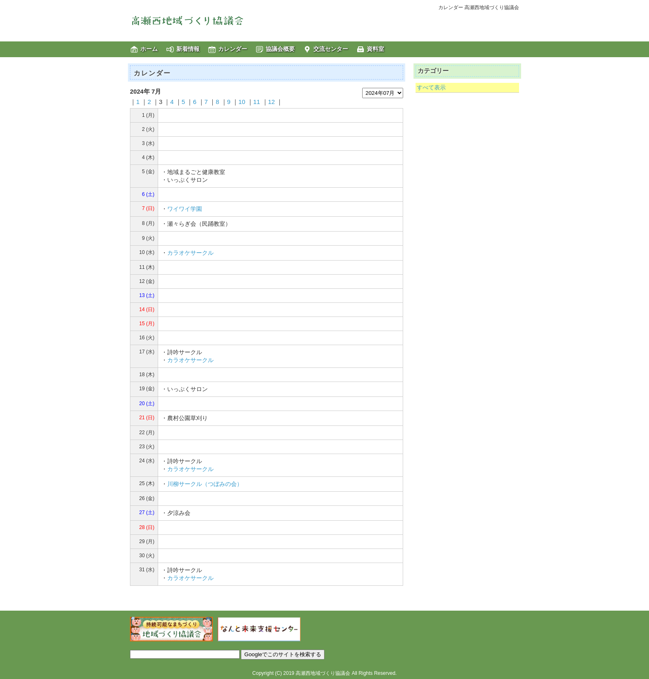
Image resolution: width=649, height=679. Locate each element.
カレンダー (232, 49)
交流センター (330, 49)
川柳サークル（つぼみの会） (205, 484)
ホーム (149, 49)
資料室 (375, 49)
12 (271, 102)
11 (256, 102)
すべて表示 (431, 87)
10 (241, 102)
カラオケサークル (190, 252)
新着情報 (188, 49)
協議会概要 (280, 49)
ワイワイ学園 (184, 208)
